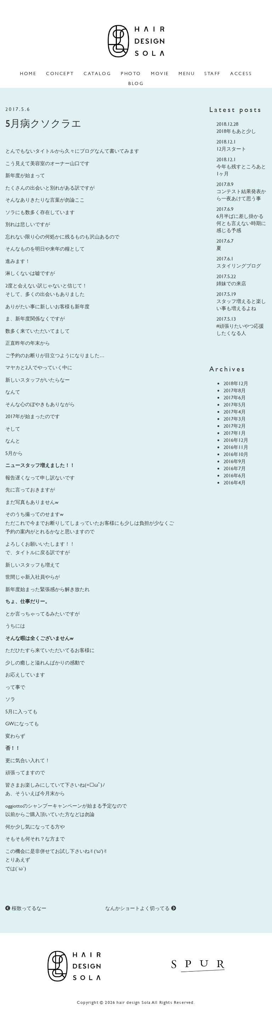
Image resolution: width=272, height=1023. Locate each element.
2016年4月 (234, 482)
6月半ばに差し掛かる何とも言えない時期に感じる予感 (241, 223)
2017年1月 (234, 433)
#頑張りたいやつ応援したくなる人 (240, 329)
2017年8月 (234, 390)
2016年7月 (234, 468)
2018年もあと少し (236, 131)
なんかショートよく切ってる (140, 908)
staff (212, 73)
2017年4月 (234, 411)
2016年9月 (234, 461)
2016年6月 (234, 475)
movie (160, 73)
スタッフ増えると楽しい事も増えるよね (241, 304)
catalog (97, 73)
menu (186, 73)
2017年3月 (234, 418)
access (241, 73)
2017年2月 (234, 425)
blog (136, 83)
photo (131, 73)
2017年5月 (234, 404)
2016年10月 (235, 454)
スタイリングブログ (238, 265)
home (28, 73)
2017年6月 (234, 397)
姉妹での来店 (231, 283)
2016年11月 (235, 447)
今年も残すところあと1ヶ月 (241, 170)
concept (60, 73)
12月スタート (231, 148)
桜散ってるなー (25, 908)
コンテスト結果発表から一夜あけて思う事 (241, 194)
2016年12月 (235, 440)
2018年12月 (235, 383)
